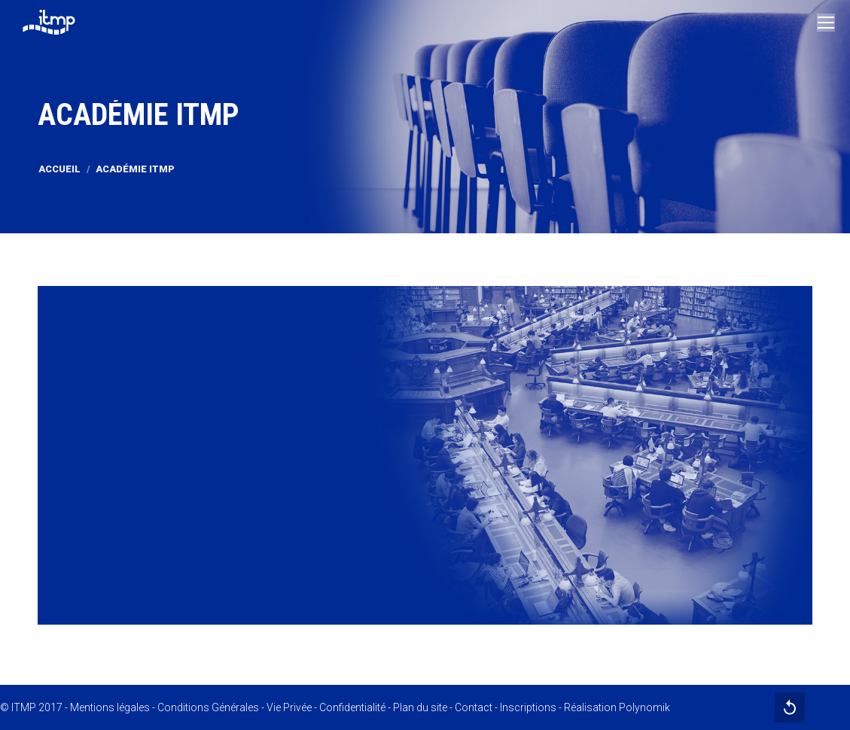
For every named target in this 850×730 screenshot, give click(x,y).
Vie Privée (289, 707)
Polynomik (644, 707)
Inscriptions (528, 707)
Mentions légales (110, 707)
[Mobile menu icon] (826, 23)
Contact (473, 707)
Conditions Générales (208, 707)
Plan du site (420, 707)
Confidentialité (352, 707)
